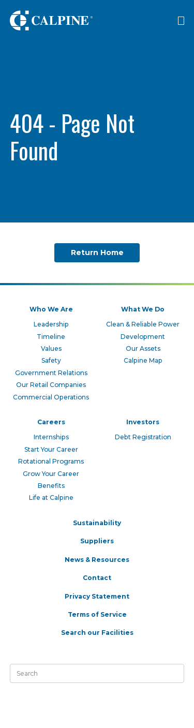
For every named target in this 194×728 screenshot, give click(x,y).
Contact (97, 578)
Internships (51, 437)
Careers (51, 422)
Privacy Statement (97, 596)
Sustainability (97, 523)
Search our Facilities (97, 632)
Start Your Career (51, 449)
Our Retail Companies (51, 385)
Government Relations (51, 373)
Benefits (51, 485)
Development (143, 336)
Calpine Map (143, 360)
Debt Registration (143, 437)
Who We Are (51, 309)
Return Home (97, 252)
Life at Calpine (51, 497)
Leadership (51, 324)
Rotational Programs (51, 461)
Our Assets (143, 348)
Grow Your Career (51, 474)
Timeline (51, 336)
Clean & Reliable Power (143, 324)
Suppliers (97, 541)
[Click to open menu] (181, 21)
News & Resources (97, 559)
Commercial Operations (51, 397)
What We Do (143, 309)
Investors (142, 422)
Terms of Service (97, 614)
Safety (51, 360)
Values (51, 348)
